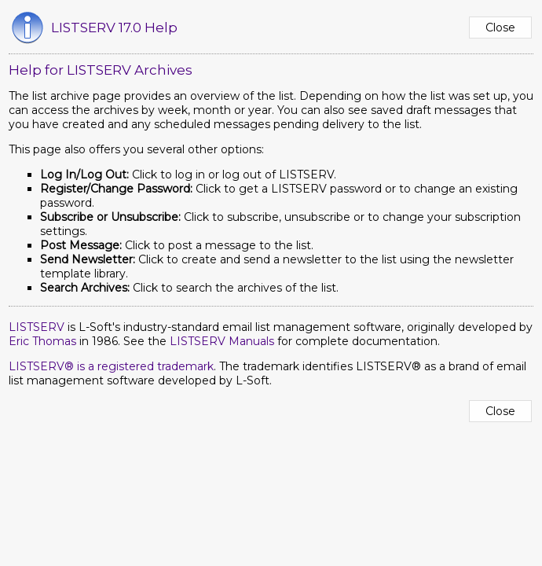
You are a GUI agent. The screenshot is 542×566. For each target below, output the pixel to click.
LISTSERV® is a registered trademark (111, 366)
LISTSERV (36, 327)
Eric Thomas (42, 341)
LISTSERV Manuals (222, 341)
